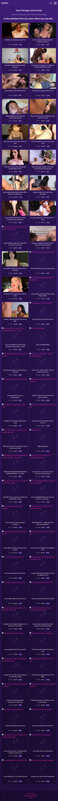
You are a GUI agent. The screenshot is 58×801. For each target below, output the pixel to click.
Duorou (4, 3)
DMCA (31, 798)
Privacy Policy (30, 794)
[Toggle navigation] (55, 3)
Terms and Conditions (30, 796)
